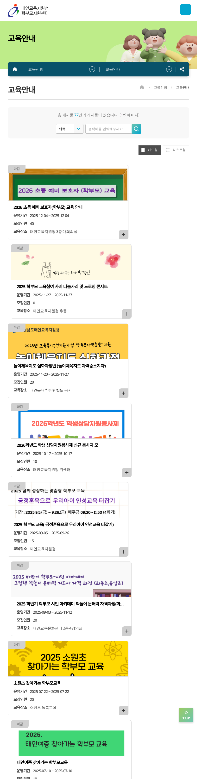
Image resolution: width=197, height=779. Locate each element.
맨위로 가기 (186, 715)
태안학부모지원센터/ (44, 10)
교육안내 (113, 69)
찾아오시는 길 (156, 733)
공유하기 (182, 69)
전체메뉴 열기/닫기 (183, 10)
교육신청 (36, 69)
